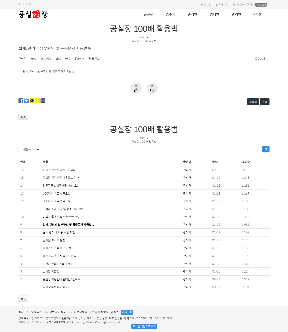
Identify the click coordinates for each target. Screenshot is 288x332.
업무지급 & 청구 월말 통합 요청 (61, 185)
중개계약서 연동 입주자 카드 (59, 255)
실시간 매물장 (51, 271)
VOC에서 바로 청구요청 (56, 193)
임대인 (214, 14)
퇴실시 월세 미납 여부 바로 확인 (61, 216)
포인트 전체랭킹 (77, 312)
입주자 (170, 14)
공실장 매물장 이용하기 (56, 287)
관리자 (22, 58)
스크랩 (253, 102)
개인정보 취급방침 (55, 312)
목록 (23, 117)
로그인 (207, 4)
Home (144, 37)
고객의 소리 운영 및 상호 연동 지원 (63, 209)
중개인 (192, 14)
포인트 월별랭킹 (99, 312)
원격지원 (127, 312)
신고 (264, 102)
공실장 (148, 14)
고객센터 (258, 14)
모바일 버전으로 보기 (144, 326)
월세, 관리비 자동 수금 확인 (59, 232)
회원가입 (224, 4)
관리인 (236, 14)
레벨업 (115, 312)
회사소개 (23, 312)
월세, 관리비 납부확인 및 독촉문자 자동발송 (68, 224)
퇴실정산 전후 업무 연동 (57, 247)
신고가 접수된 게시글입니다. (59, 170)
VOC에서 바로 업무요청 (56, 201)
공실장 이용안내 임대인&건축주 (61, 279)
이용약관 (36, 312)
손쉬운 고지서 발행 (54, 240)
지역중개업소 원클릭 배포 (58, 263)
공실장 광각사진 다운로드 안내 (61, 177)
